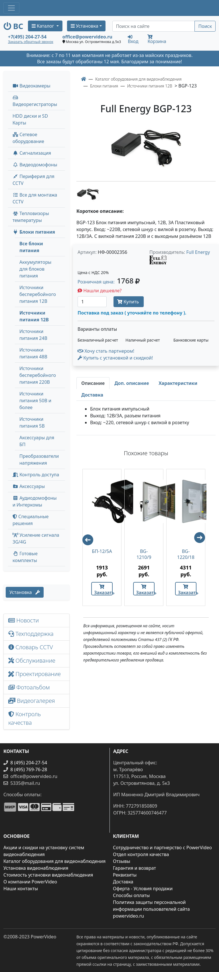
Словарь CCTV (30, 647)
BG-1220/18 (185, 554)
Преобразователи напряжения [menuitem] (39, 459)
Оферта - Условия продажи (143, 888)
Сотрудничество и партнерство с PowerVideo (162, 847)
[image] (146, 149)
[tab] (93, 383)
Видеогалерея (31, 701)
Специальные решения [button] (30, 519)
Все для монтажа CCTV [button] (35, 198)
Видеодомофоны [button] (35, 165)
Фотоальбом (29, 687)
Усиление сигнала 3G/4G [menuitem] (36, 538)
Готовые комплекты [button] (25, 556)
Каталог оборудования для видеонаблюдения (54, 861)
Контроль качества (24, 718)
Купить (128, 302)
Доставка (123, 882)
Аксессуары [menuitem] (29, 486)
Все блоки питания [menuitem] (31, 247)
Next (202, 540)
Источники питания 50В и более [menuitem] (35, 401)
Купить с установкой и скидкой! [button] (115, 358)
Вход (133, 39)
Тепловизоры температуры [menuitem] (31, 216)
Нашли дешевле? (100, 290)
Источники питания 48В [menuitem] (33, 353)
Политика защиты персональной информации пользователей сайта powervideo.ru (151, 909)
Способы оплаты (131, 895)
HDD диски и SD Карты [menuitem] (30, 119)
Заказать (103, 589)
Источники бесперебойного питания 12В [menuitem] (37, 294)
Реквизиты (125, 875)
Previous (85, 537)
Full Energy (198, 252)
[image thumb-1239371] (87, 194)
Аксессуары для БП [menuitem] (36, 441)
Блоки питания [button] (34, 232)
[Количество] (92, 301)
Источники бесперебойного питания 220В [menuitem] (37, 375)
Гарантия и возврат (134, 868)
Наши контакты (20, 888)
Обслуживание (31, 660)
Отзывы (121, 861)
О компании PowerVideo (30, 882)
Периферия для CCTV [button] (33, 179)
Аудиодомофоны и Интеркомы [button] (35, 501)
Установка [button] (84, 26)
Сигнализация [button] (32, 153)
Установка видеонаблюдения (35, 868)
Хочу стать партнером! (106, 351)
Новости (23, 620)
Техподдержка (31, 634)
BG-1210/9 (144, 554)
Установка (24, 592)
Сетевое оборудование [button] (28, 137)
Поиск (205, 26)
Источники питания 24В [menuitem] (33, 334)
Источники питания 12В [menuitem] (34, 316)
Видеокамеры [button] (31, 86)
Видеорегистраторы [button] (35, 101)
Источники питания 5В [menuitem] (32, 422)
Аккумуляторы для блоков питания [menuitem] (35, 269)
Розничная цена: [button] (109, 282)
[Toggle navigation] (11, 8)
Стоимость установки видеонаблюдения (48, 875)
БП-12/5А (102, 551)
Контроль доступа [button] (36, 474)
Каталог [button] (43, 26)
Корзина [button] (156, 39)
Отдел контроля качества (141, 854)
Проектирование (34, 674)
